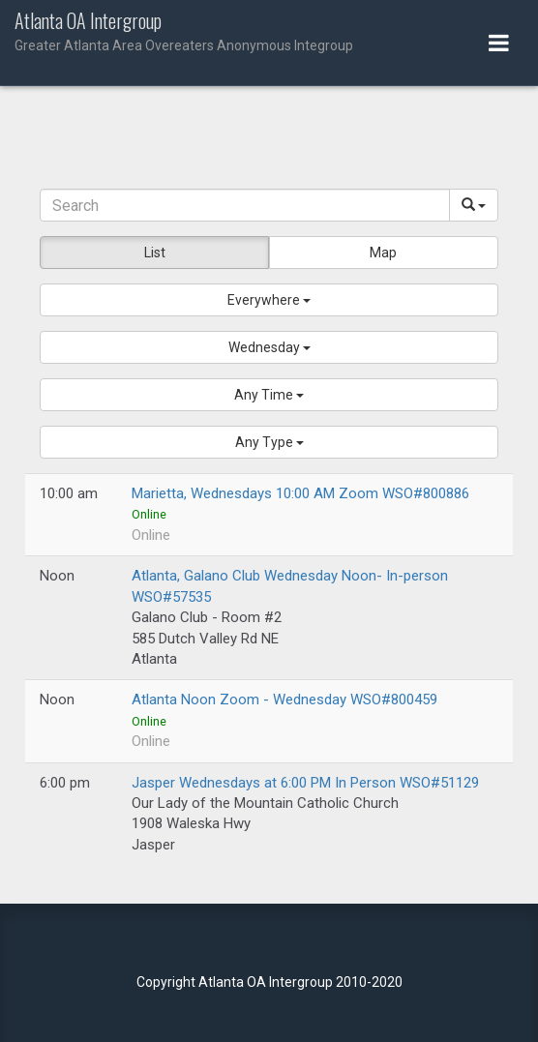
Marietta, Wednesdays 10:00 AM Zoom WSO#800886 (300, 493)
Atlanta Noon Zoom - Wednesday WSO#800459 (284, 699)
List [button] (154, 252)
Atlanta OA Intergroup (269, 33)
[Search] (245, 205)
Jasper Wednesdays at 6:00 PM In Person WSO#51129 (305, 782)
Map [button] (383, 252)
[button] (269, 299)
